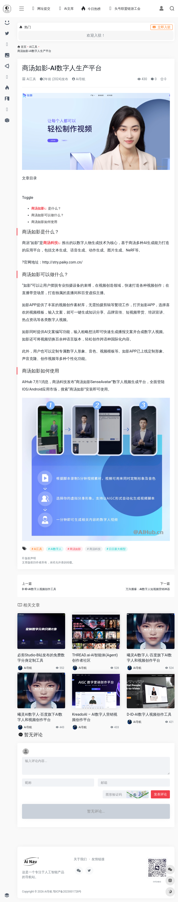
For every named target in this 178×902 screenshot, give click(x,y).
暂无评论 (33, 734)
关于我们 (80, 859)
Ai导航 (78, 79)
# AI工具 (37, 549)
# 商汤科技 (93, 549)
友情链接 (98, 859)
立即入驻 (162, 27)
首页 (23, 46)
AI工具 (33, 46)
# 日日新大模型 (116, 549)
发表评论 (160, 794)
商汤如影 (37, 208)
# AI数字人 (54, 549)
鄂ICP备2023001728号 (67, 891)
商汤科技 (50, 243)
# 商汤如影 (74, 549)
